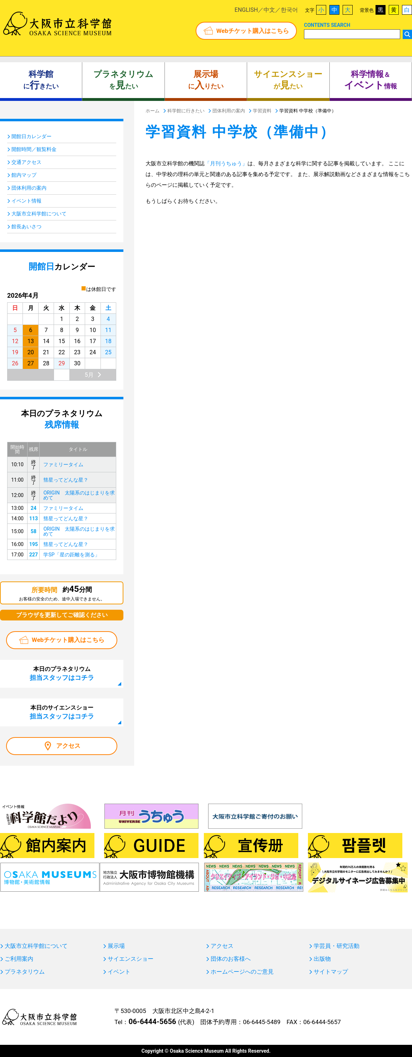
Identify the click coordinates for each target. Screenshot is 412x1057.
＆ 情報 (370, 80)
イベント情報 (26, 201)
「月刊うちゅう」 (226, 163)
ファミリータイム (63, 464)
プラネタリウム (25, 972)
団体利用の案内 (28, 188)
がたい (288, 80)
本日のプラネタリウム (62, 673)
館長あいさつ (26, 226)
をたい (123, 80)
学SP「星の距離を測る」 (71, 554)
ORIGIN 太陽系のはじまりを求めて (78, 495)
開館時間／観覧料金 (34, 149)
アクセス (68, 745)
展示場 (116, 946)
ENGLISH (246, 9)
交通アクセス (26, 162)
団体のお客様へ (231, 959)
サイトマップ (331, 972)
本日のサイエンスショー (62, 712)
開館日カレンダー (31, 136)
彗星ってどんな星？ (65, 480)
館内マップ (23, 175)
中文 (269, 9)
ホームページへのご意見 (242, 972)
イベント (119, 972)
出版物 (322, 959)
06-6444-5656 (152, 1021)
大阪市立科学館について (39, 213)
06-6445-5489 (261, 1022)
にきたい (41, 80)
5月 (89, 375)
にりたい (206, 80)
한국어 (289, 9)
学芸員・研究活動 (336, 946)
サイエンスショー (130, 959)
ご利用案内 (19, 959)
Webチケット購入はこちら (252, 30)
